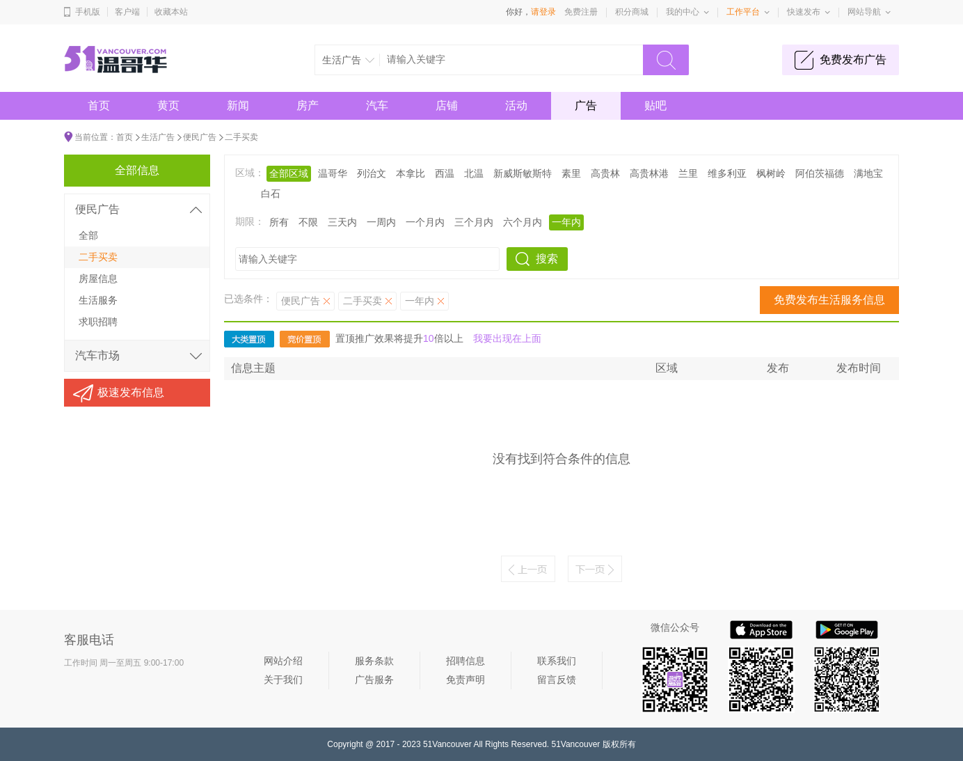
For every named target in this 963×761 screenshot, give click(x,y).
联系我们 (556, 660)
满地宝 (868, 173)
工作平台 (743, 12)
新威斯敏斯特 (522, 173)
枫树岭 (771, 173)
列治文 (371, 173)
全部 (88, 235)
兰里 (688, 173)
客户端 (127, 12)
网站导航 (864, 12)
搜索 (547, 259)
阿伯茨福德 (819, 173)
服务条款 (374, 660)
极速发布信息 (130, 392)
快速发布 (803, 12)
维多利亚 (727, 173)
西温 (444, 173)
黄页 (168, 105)
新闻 (238, 105)
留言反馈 (556, 679)
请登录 (543, 12)
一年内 (566, 222)
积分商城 (631, 12)
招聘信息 (465, 660)
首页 (99, 105)
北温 (474, 173)
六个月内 (522, 222)
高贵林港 (649, 173)
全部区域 (288, 173)
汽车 (377, 105)
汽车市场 (97, 355)
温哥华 (332, 173)
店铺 (447, 105)
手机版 (87, 12)
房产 (307, 105)
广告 (586, 105)
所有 (279, 222)
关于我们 (283, 679)
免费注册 (581, 12)
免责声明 (465, 679)
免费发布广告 (853, 59)
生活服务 (98, 300)
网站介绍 (283, 660)
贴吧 (655, 105)
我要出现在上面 (507, 338)
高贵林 (605, 173)
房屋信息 (98, 278)
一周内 (381, 222)
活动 (516, 105)
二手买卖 (241, 137)
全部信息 (137, 170)
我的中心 (682, 12)
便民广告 (199, 137)
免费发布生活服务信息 (829, 300)
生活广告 (158, 137)
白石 (270, 193)
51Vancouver (447, 744)
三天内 (342, 222)
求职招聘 (98, 321)
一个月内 (425, 222)
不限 (308, 222)
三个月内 (473, 222)
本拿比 (410, 173)
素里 (571, 173)
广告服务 (374, 679)
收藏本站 (171, 12)
